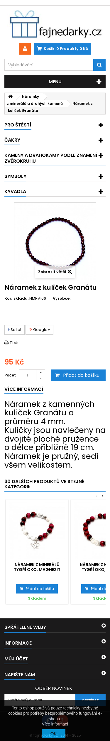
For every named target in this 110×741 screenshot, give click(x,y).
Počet (10, 375)
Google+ (39, 329)
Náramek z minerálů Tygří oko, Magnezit (37, 567)
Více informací (55, 724)
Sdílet (14, 329)
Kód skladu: (16, 298)
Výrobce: (61, 298)
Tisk (14, 343)
